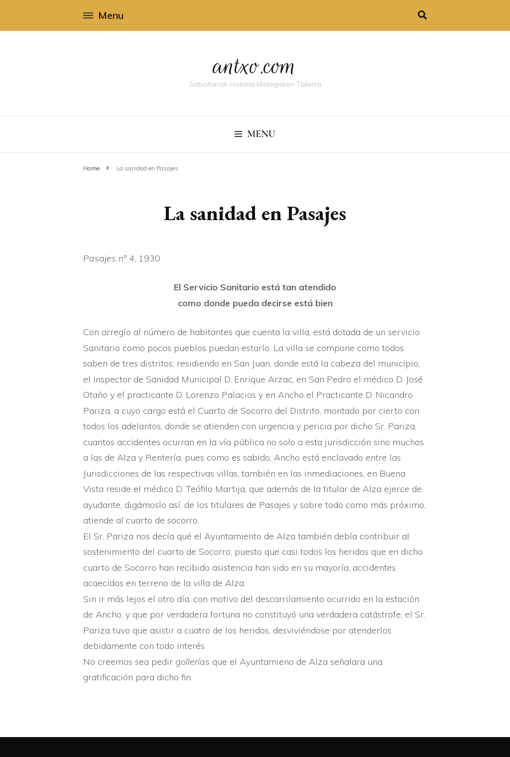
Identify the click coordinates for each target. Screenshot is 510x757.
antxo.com (255, 65)
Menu (103, 15)
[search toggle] (422, 15)
